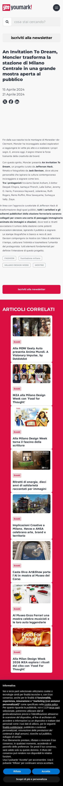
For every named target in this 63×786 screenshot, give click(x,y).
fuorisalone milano (30, 258)
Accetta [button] (46, 771)
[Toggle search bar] (7, 22)
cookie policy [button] (51, 704)
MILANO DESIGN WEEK (17, 265)
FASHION (9, 258)
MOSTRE (39, 265)
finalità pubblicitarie (13, 727)
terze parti (54, 707)
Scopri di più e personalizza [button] (31, 779)
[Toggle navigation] (56, 7)
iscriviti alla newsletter (31, 38)
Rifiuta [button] (17, 771)
